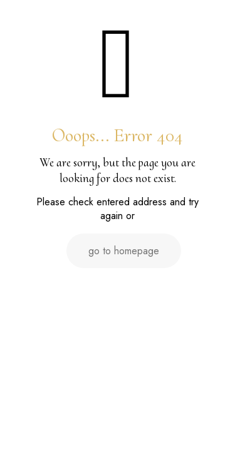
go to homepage (123, 251)
